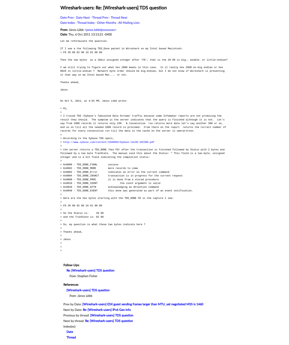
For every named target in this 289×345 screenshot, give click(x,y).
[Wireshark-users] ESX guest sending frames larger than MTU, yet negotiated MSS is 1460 (142, 304)
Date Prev (67, 17)
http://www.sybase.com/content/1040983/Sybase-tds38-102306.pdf (108, 142)
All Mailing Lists (129, 22)
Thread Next (119, 17)
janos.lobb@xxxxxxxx (100, 29)
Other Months (106, 22)
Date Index (67, 22)
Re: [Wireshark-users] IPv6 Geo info (107, 309)
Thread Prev (100, 17)
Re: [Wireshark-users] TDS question (90, 270)
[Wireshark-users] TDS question (88, 290)
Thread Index (86, 22)
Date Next (83, 17)
